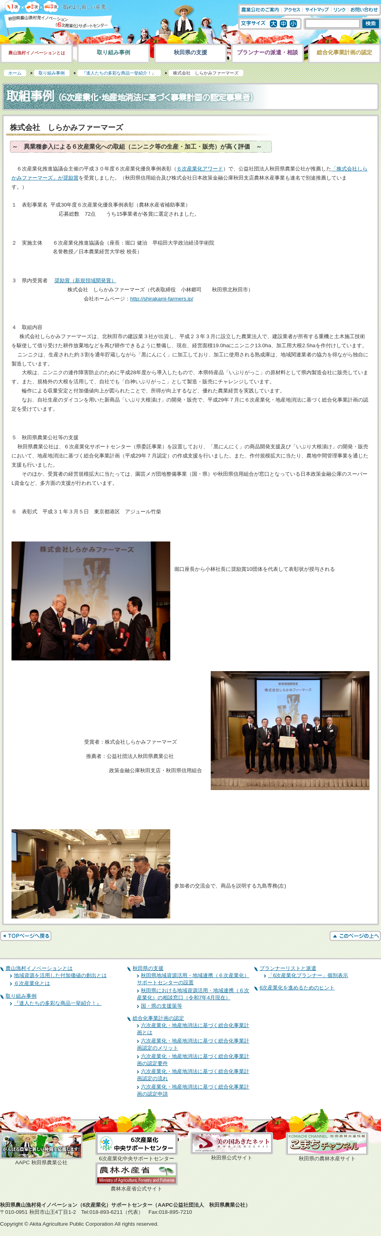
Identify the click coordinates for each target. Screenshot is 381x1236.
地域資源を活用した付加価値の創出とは (60, 975)
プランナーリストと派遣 (288, 968)
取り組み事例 (113, 52)
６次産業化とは (32, 983)
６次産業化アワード (200, 169)
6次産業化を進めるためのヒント (297, 988)
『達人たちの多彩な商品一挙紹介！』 (119, 73)
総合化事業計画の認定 (344, 52)
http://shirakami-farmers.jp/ (161, 299)
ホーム (14, 73)
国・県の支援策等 (161, 1006)
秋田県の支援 (190, 52)
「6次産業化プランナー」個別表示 (308, 975)
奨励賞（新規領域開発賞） (85, 280)
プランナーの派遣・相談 (267, 52)
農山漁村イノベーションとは (36, 52)
